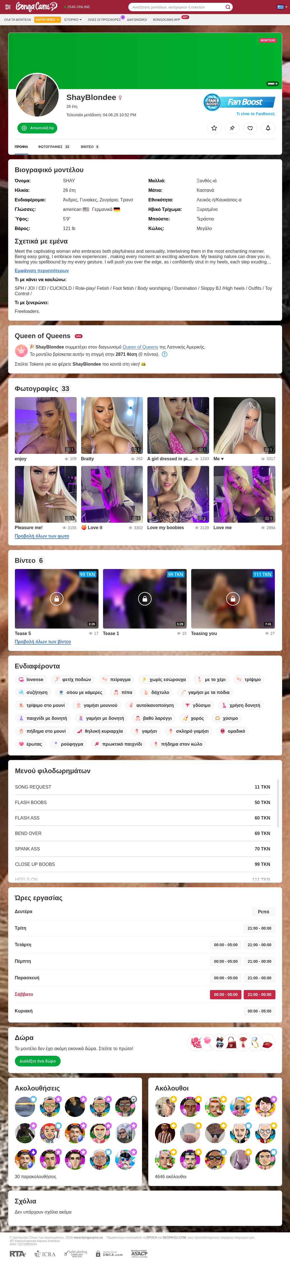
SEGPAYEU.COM (174, 1237)
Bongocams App (168, 19)
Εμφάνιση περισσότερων (42, 270)
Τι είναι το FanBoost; (255, 113)
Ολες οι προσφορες (106, 19)
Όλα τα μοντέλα (17, 19)
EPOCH (152, 1237)
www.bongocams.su (88, 1237)
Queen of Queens (140, 347)
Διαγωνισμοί (137, 19)
